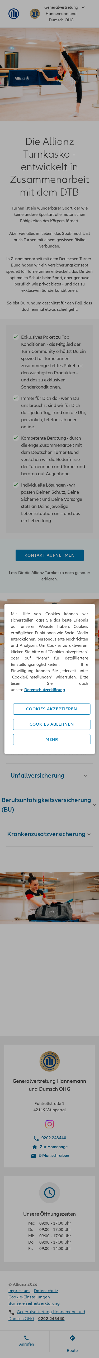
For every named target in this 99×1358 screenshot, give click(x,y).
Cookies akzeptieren (51, 709)
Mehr (51, 739)
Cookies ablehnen (52, 724)
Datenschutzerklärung (44, 689)
